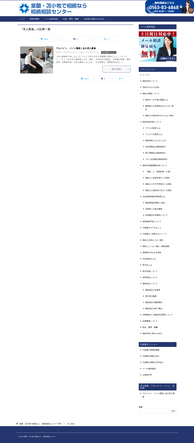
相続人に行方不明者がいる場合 (158, 184)
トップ (22, 19)
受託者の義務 (151, 296)
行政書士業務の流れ (151, 356)
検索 (141, 407)
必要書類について (150, 321)
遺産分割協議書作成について (155, 165)
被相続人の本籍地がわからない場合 (159, 107)
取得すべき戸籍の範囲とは (156, 100)
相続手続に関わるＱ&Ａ (152, 333)
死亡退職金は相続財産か (155, 153)
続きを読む (120, 69)
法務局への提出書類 (153, 209)
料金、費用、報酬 (70, 19)
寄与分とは (147, 265)
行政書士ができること (152, 228)
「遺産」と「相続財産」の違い (158, 171)
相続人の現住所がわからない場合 (159, 115)
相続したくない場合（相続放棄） (157, 246)
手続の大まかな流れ (151, 87)
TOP (40, 424)
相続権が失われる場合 (152, 252)
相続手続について (150, 81)
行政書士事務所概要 (151, 350)
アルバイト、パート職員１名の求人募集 (76, 48)
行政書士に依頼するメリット (155, 234)
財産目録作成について (152, 122)
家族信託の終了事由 (153, 308)
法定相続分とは (149, 259)
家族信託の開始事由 (153, 302)
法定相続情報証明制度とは (154, 196)
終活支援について (150, 271)
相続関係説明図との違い (155, 203)
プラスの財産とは (152, 128)
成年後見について (150, 277)
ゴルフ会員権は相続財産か (156, 159)
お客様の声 (147, 375)
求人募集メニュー (108, 52)
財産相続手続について (152, 221)
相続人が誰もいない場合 (153, 240)
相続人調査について (151, 93)
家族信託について (150, 283)
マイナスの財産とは (153, 134)
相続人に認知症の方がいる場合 (158, 190)
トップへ (146, 75)
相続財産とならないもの (155, 140)
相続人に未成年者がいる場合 (157, 178)
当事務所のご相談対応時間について (158, 315)
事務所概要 (34, 19)
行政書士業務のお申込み (94, 19)
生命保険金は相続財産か (155, 147)
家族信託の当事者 (152, 290)
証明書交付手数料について (156, 215)
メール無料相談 (51, 19)
